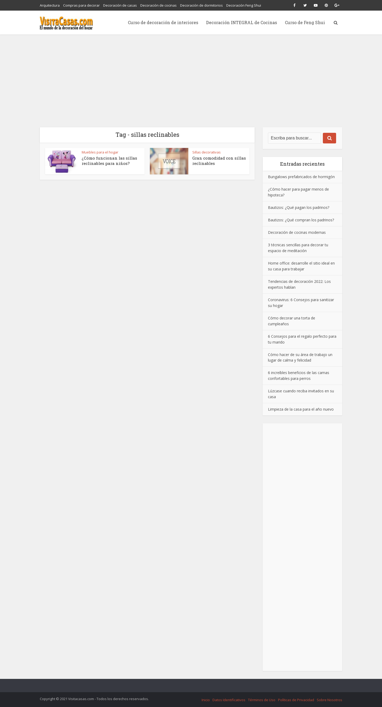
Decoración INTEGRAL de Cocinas (241, 22)
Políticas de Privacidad (296, 699)
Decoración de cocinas (158, 5)
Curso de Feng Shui (305, 22)
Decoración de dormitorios (201, 5)
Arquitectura (50, 5)
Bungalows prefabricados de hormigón (301, 176)
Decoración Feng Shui (243, 5)
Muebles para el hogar (100, 152)
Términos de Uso (261, 699)
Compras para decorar (81, 5)
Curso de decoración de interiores (163, 22)
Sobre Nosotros (329, 699)
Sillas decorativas (206, 152)
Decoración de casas (120, 5)
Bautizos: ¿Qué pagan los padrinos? (298, 207)
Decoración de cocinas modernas (297, 232)
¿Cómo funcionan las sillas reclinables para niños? (109, 160)
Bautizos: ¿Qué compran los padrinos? (301, 219)
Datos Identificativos (228, 699)
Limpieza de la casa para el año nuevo (301, 409)
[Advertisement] (191, 74)
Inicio (206, 699)
